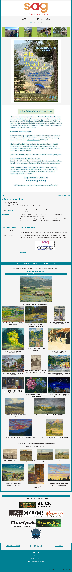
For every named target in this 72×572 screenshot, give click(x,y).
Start (5, 202)
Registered (4, 210)
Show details (23, 224)
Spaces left (4, 208)
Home (31, 22)
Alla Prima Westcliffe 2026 (15, 199)
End (5, 204)
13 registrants (10, 210)
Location (5, 206)
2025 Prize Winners (40, 271)
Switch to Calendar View (64, 195)
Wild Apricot (57, 569)
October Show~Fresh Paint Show (18, 227)
